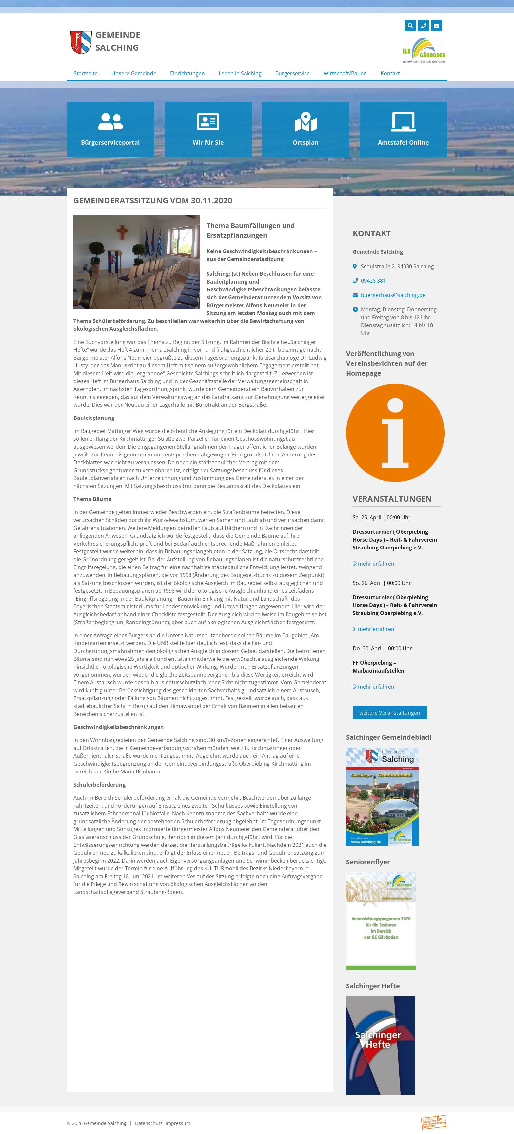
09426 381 (373, 280)
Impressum (178, 1123)
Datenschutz (149, 1123)
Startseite (86, 73)
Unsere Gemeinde (133, 73)
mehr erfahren (373, 563)
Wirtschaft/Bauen (345, 73)
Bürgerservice (292, 73)
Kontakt (390, 73)
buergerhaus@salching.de (393, 295)
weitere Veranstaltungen (389, 712)
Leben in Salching (240, 73)
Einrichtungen (187, 73)
